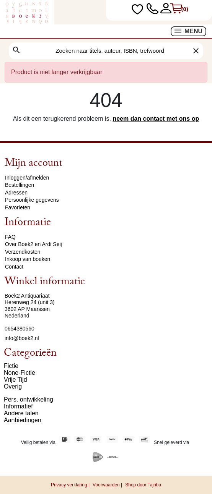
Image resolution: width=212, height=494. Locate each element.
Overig (13, 386)
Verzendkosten (23, 252)
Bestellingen (19, 185)
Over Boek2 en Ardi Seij (33, 244)
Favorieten (17, 207)
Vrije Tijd (15, 379)
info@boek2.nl (22, 338)
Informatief (18, 406)
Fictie (11, 366)
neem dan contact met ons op (156, 118)
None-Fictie (19, 372)
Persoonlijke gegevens (32, 200)
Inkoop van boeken (27, 259)
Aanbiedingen (22, 420)
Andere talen (21, 413)
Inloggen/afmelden (27, 178)
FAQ (10, 237)
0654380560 (19, 329)
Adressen (16, 193)
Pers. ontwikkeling (28, 399)
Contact (14, 267)
